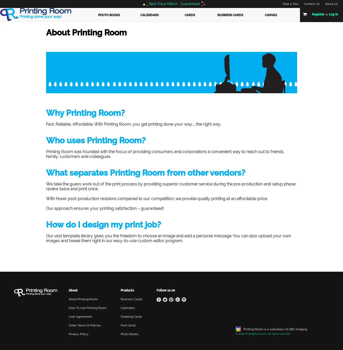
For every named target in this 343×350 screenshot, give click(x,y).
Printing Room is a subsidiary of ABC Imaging (275, 329)
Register (318, 14)
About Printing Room (83, 299)
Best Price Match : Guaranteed (174, 4)
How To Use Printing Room (88, 308)
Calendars (149, 15)
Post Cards (128, 325)
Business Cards (230, 15)
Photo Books (109, 15)
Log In (333, 14)
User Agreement (80, 316)
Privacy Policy (79, 334)
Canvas (271, 15)
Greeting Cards (131, 316)
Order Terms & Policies (85, 325)
